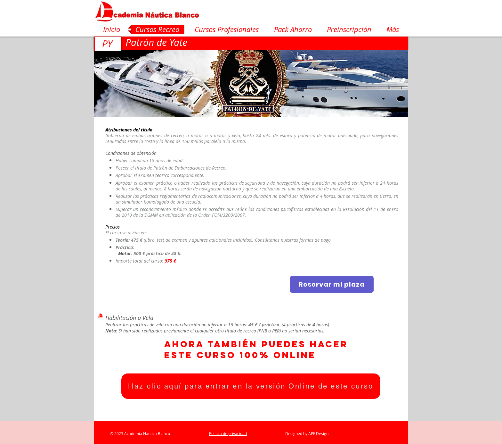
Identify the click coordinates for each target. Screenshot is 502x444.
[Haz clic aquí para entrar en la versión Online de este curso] (250, 386)
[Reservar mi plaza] (332, 284)
